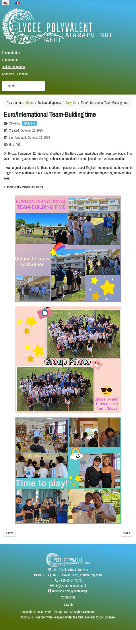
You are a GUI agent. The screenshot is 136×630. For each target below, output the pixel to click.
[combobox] (23, 86)
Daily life (29, 123)
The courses (10, 60)
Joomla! (25, 617)
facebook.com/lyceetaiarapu (70, 591)
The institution (11, 53)
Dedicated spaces (13, 67)
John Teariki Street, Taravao (70, 570)
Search (68, 604)
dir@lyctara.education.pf (70, 586)
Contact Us (68, 597)
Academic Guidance (15, 74)
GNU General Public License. (97, 617)
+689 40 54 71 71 (70, 580)
